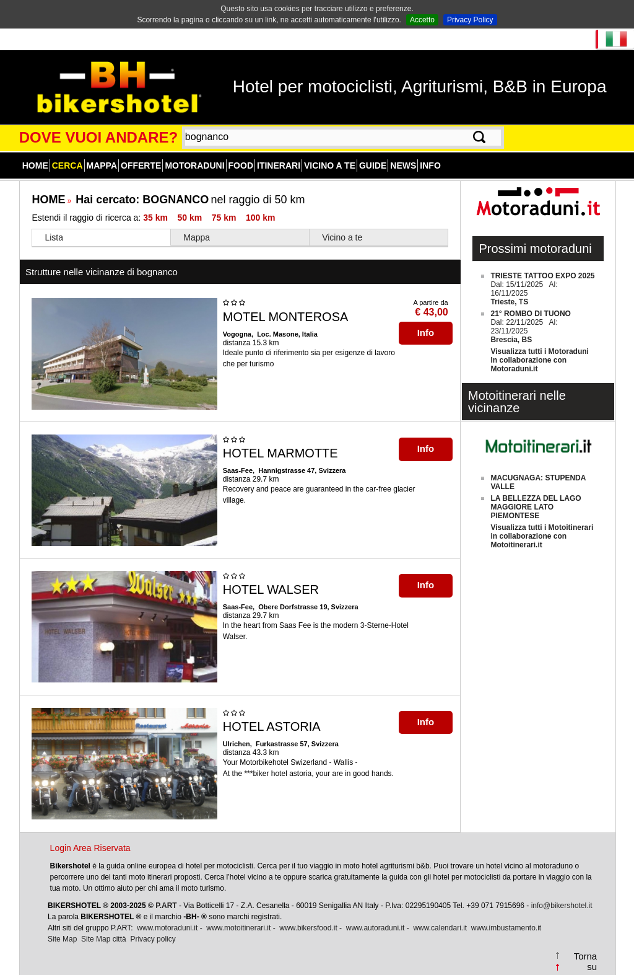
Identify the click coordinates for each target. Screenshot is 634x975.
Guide (372, 165)
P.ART (165, 905)
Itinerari (278, 165)
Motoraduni (194, 165)
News (403, 165)
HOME (48, 199)
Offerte (141, 165)
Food (240, 165)
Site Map (62, 939)
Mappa (102, 165)
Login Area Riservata (90, 848)
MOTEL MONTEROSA (286, 317)
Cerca (67, 165)
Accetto (422, 19)
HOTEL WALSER (271, 589)
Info (430, 165)
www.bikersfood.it (308, 928)
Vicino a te (329, 165)
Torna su (585, 961)
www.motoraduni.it (167, 928)
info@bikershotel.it (562, 905)
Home (35, 165)
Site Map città (103, 939)
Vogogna (237, 334)
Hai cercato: (142, 199)
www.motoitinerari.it (238, 928)
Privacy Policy (470, 19)
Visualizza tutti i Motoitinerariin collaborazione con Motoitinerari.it (541, 536)
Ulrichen (236, 744)
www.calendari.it (440, 928)
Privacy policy (152, 939)
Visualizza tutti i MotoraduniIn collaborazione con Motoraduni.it (539, 360)
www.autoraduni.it (375, 928)
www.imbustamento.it (506, 928)
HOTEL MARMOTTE (280, 453)
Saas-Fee (238, 470)
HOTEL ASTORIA (272, 726)
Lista (54, 237)
